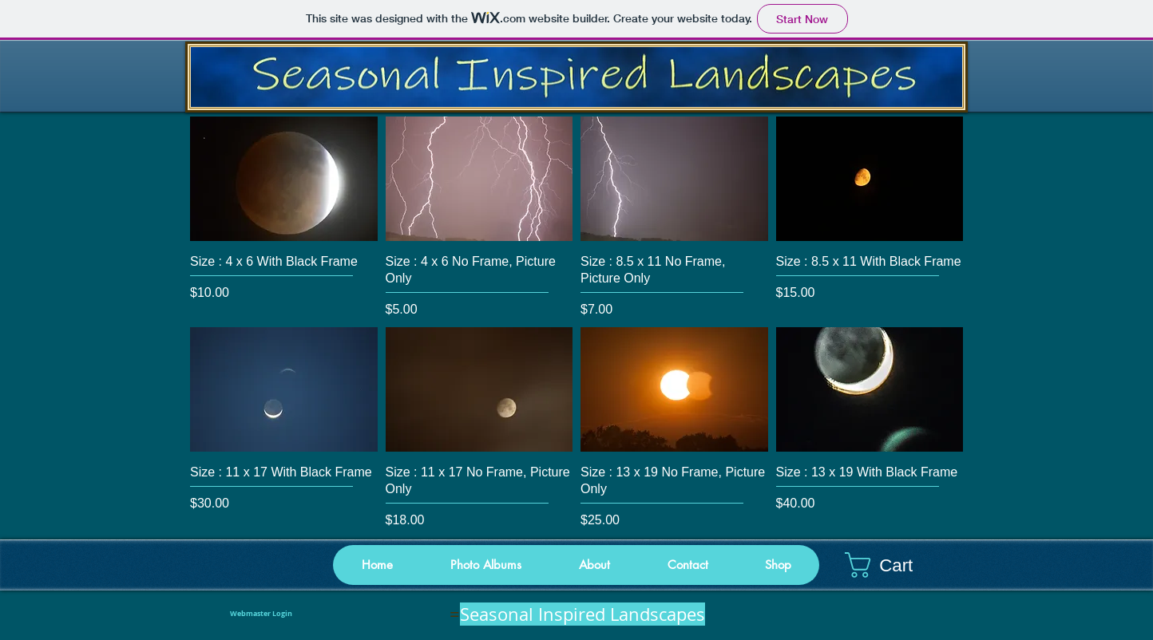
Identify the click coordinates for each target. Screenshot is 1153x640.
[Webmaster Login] (261, 614)
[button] (777, 565)
